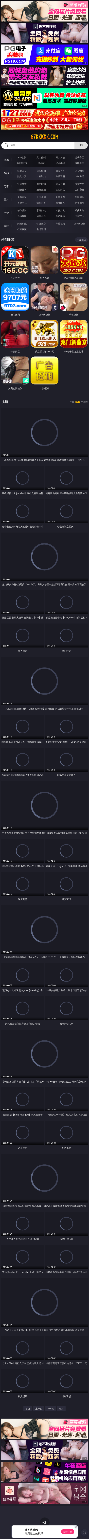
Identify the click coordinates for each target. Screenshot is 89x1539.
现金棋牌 (60, 163)
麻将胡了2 (22, 163)
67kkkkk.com (44, 137)
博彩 (6, 160)
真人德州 (41, 157)
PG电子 (22, 157)
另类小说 (41, 216)
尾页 (61, 1408)
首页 (27, 1408)
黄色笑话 (60, 216)
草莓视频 (60, 223)
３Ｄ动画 (79, 170)
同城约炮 (22, 223)
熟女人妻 (22, 176)
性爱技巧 (79, 216)
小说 (6, 213)
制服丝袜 (22, 189)
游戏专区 (79, 157)
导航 (6, 226)
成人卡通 (60, 183)
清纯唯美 (41, 202)
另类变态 (79, 189)
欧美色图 (60, 197)
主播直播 (60, 176)
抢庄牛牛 (79, 163)
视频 (6, 173)
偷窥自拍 (22, 197)
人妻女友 (60, 210)
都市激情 (22, 210)
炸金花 (41, 163)
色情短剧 (41, 229)
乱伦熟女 (60, 189)
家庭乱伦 (41, 210)
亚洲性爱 (22, 183)
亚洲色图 (41, 197)
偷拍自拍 (41, 183)
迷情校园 (22, 216)
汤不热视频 (79, 223)
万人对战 (60, 157)
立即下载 (67, 1531)
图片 (6, 199)
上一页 (38, 1408)
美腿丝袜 (22, 202)
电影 (6, 186)
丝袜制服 (41, 176)
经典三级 (41, 189)
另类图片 (79, 202)
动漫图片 (79, 197)
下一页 (50, 1408)
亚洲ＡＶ (22, 170)
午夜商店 (41, 223)
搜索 (81, 145)
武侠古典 (79, 210)
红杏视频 (22, 229)
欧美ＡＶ (60, 170)
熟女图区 (60, 202)
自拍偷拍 (41, 170)
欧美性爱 (79, 183)
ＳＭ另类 (79, 176)
